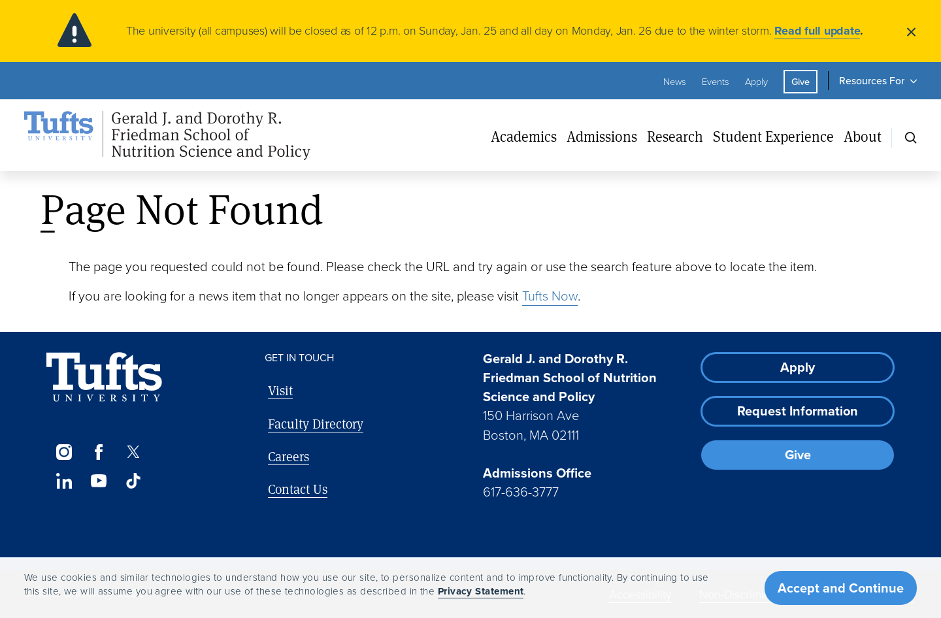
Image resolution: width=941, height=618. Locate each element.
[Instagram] (63, 452)
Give (800, 81)
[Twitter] (133, 452)
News (674, 81)
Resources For (871, 80)
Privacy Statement (481, 591)
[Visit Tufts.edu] (104, 377)
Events (715, 81)
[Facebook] (98, 452)
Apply (756, 81)
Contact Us (297, 489)
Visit (280, 390)
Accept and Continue (841, 588)
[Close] (911, 31)
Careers (288, 456)
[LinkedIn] (63, 481)
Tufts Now (550, 296)
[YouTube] (98, 481)
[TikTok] (133, 481)
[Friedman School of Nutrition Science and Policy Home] (167, 136)
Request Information (797, 411)
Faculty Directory (315, 423)
